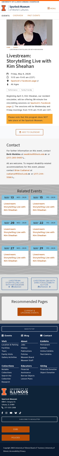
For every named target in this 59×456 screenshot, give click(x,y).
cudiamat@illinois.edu (17, 173)
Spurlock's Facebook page (24, 80)
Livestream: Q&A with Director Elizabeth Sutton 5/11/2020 (43, 284)
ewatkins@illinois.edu (34, 154)
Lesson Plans (26, 379)
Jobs (23, 344)
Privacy (22, 451)
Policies (24, 354)
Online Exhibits (46, 351)
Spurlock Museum (9, 399)
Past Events (34, 15)
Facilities (6, 348)
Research (6, 382)
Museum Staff (27, 360)
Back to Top (29, 329)
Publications (26, 351)
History (24, 348)
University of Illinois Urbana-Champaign (20, 2)
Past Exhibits (46, 354)
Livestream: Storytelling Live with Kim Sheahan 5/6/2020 (13, 284)
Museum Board (27, 357)
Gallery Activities (9, 357)
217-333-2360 (10, 408)
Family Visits (7, 354)
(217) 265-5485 (14, 157)
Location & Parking (10, 344)
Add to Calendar (28, 132)
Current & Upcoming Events (30, 312)
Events (15, 47)
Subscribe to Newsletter (29, 419)
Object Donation (47, 372)
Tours (4, 351)
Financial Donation (48, 369)
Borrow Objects (28, 375)
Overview (18, 15)
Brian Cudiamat (22, 170)
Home (8, 47)
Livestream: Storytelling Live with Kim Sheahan (14, 207)
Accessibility (14, 451)
